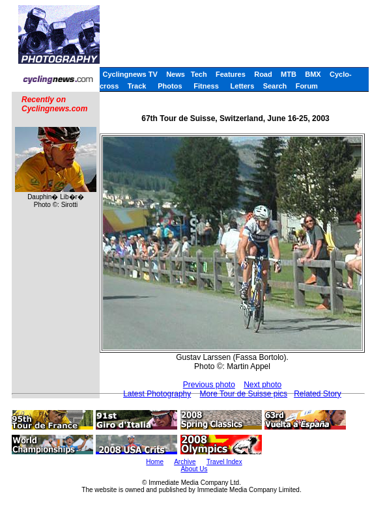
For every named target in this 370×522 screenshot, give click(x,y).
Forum (307, 86)
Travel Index (224, 461)
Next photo (262, 384)
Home (155, 461)
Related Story (317, 393)
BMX (312, 74)
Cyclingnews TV (129, 74)
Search (275, 86)
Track (137, 86)
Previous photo (209, 384)
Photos (170, 86)
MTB (288, 74)
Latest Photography (157, 393)
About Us (193, 469)
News (175, 74)
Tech (199, 74)
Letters (243, 86)
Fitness (206, 86)
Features (231, 74)
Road (263, 74)
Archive (184, 461)
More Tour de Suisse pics (244, 393)
